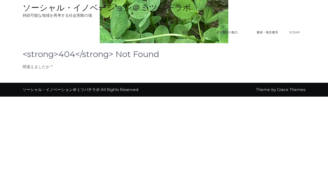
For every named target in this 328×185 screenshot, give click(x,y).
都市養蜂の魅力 (233, 32)
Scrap (294, 32)
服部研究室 (189, 32)
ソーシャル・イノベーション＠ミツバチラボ (107, 8)
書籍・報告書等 (267, 32)
